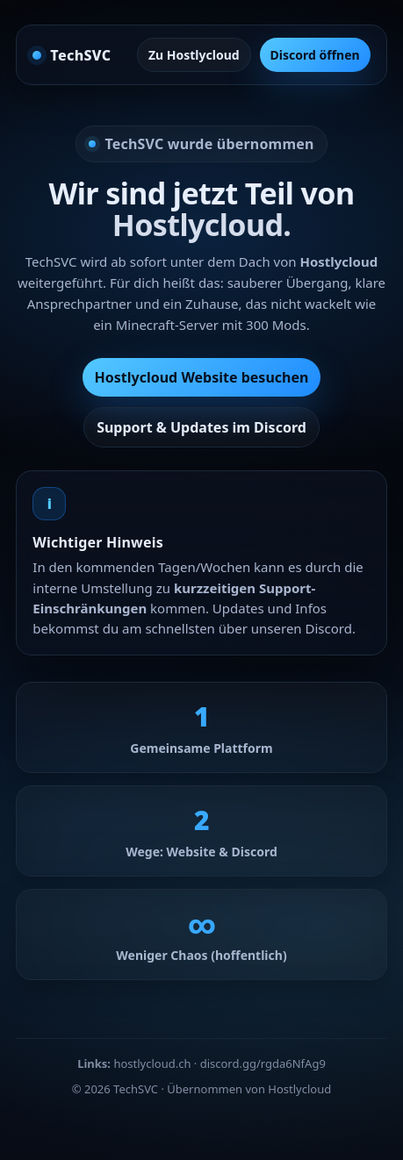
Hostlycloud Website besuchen (202, 377)
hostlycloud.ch (152, 1063)
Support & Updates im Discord (201, 427)
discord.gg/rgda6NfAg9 (263, 1063)
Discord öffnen (315, 55)
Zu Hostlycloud (194, 55)
